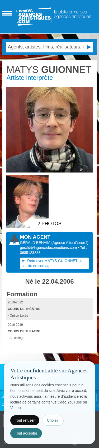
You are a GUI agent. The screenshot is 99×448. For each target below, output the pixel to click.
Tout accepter (26, 433)
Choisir (53, 420)
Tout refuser (25, 420)
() (69, 242)
